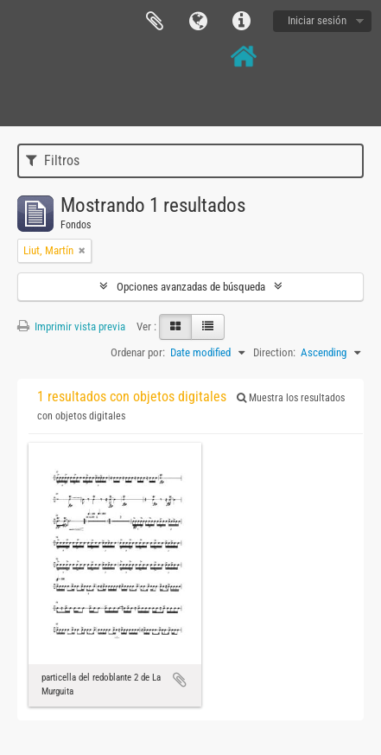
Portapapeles (154, 21)
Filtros (52, 160)
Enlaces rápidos (241, 21)
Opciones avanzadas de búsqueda (191, 286)
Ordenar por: (138, 352)
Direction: (274, 352)
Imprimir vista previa (71, 326)
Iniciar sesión (317, 20)
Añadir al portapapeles (179, 679)
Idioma (197, 21)
